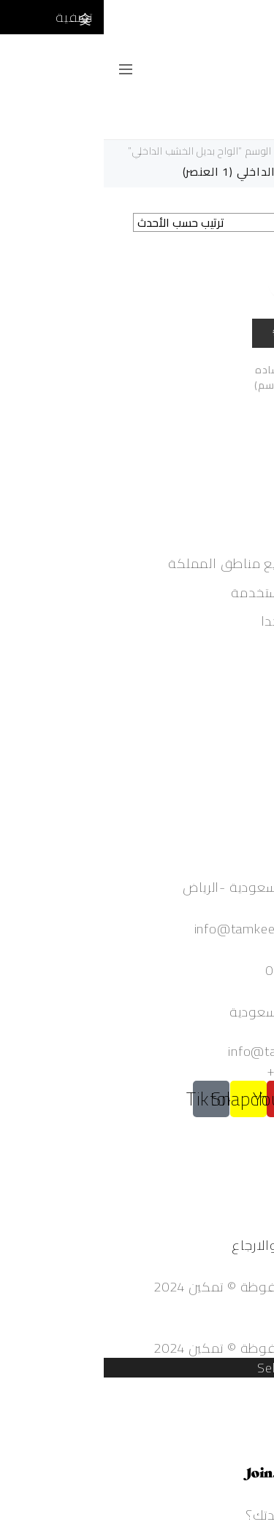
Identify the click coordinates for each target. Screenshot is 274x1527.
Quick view (205, 332)
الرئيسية (251, 151)
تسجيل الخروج (234, 736)
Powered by (207, 1476)
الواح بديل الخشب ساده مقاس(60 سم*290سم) (206, 377)
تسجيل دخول (236, 677)
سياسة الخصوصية (223, 1225)
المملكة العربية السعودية (200, 1012)
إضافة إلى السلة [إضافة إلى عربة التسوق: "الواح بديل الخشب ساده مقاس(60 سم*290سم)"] (241, 283)
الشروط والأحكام (227, 1206)
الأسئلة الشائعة (230, 1186)
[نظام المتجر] (109, 222)
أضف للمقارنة (179, 283)
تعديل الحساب (233, 716)
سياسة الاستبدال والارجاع (201, 1245)
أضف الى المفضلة (208, 283)
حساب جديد (241, 697)
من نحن (251, 1166)
